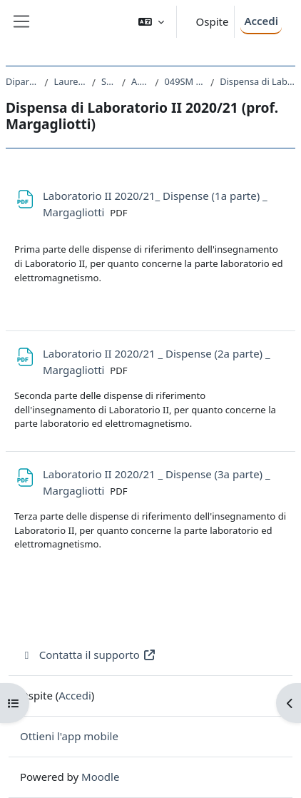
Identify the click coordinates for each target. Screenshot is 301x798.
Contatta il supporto (88, 654)
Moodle (100, 776)
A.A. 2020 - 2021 (140, 81)
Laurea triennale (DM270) (70, 81)
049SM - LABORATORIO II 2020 (185, 81)
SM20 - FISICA (108, 81)
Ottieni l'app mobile (69, 736)
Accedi (261, 21)
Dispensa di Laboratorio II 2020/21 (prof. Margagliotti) (257, 81)
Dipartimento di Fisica (22, 81)
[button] (151, 22)
